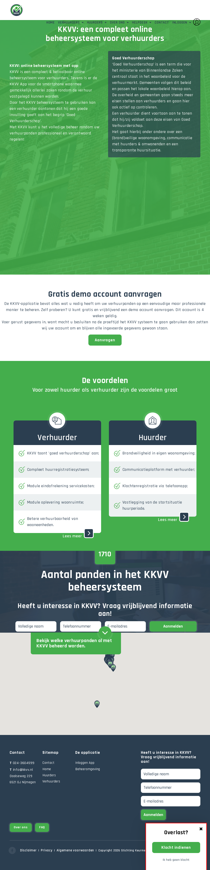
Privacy (46, 850)
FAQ (42, 827)
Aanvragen (105, 340)
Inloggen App (85, 763)
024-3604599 (22, 763)
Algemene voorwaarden (75, 850)
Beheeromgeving (87, 769)
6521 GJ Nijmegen (23, 782)
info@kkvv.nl (21, 769)
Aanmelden (173, 626)
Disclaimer (28, 850)
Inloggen (186, 22)
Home (50, 22)
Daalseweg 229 (21, 776)
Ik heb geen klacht (176, 860)
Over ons (118, 22)
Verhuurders (69, 22)
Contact (162, 22)
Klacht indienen (176, 847)
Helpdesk (140, 22)
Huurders (95, 22)
